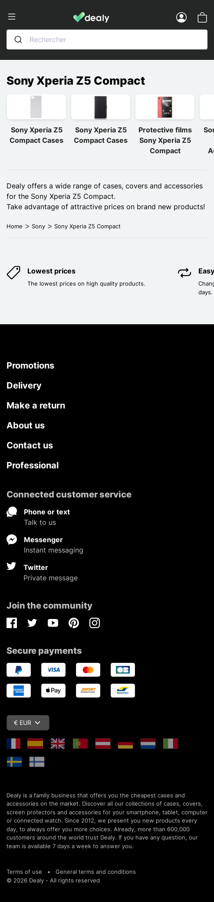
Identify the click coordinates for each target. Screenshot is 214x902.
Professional (33, 465)
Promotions (30, 365)
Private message (50, 577)
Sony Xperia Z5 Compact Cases (36, 135)
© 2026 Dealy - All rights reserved (53, 880)
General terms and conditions (96, 871)
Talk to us (40, 522)
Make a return (36, 405)
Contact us (30, 445)
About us (26, 425)
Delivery (24, 385)
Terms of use (24, 871)
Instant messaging (53, 550)
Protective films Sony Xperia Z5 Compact (165, 140)
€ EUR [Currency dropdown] (27, 722)
